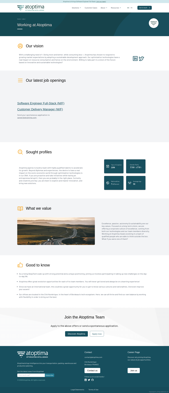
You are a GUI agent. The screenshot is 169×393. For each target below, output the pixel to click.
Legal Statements (77, 389)
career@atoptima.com (26, 117)
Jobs (23, 19)
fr (131, 7)
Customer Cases (91, 8)
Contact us (92, 370)
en (128, 7)
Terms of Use (93, 389)
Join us (133, 370)
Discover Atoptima (76, 334)
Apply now (97, 333)
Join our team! (101, 1)
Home (19, 19)
